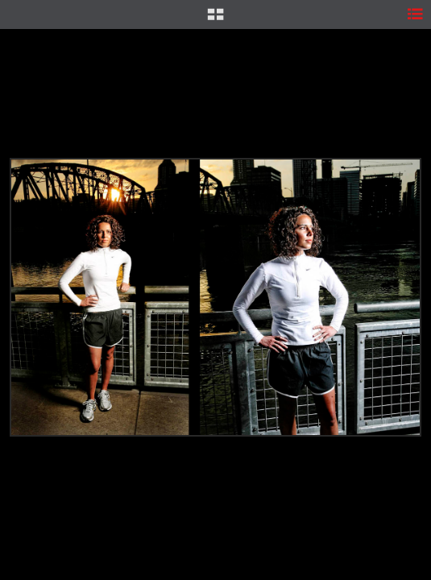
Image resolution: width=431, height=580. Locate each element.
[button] (215, 20)
